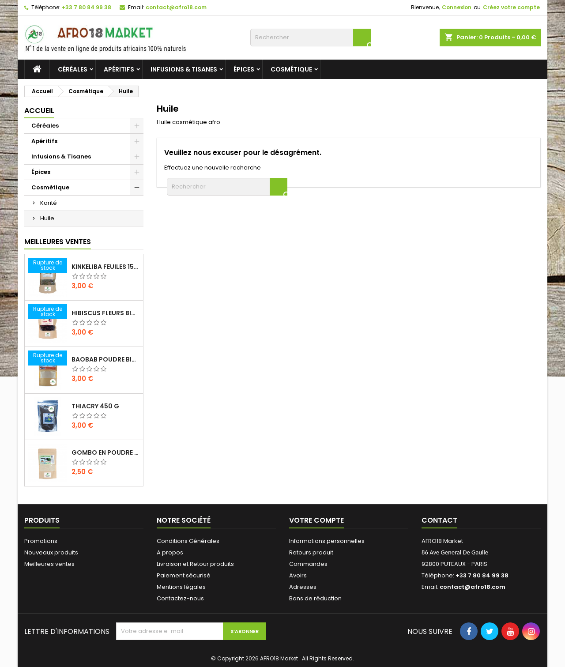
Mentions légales (181, 587)
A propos (170, 552)
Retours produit (311, 552)
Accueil (39, 111)
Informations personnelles (327, 541)
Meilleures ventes (49, 564)
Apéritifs (119, 69)
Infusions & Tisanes (184, 69)
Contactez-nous (180, 598)
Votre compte (316, 520)
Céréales (72, 69)
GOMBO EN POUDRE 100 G (105, 452)
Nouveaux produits (51, 552)
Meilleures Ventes (57, 242)
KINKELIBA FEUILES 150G (105, 266)
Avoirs (298, 575)
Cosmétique (291, 69)
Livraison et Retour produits (195, 564)
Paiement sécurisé (184, 575)
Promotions (40, 541)
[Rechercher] (310, 37)
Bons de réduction (315, 598)
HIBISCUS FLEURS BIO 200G (105, 313)
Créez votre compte (511, 7)
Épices (244, 69)
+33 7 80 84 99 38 (86, 7)
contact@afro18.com (176, 7)
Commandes (308, 564)
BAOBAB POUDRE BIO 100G (105, 359)
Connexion (456, 7)
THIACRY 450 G (95, 406)
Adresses (302, 587)
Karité (48, 203)
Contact (439, 520)
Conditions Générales (188, 541)
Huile (47, 218)
